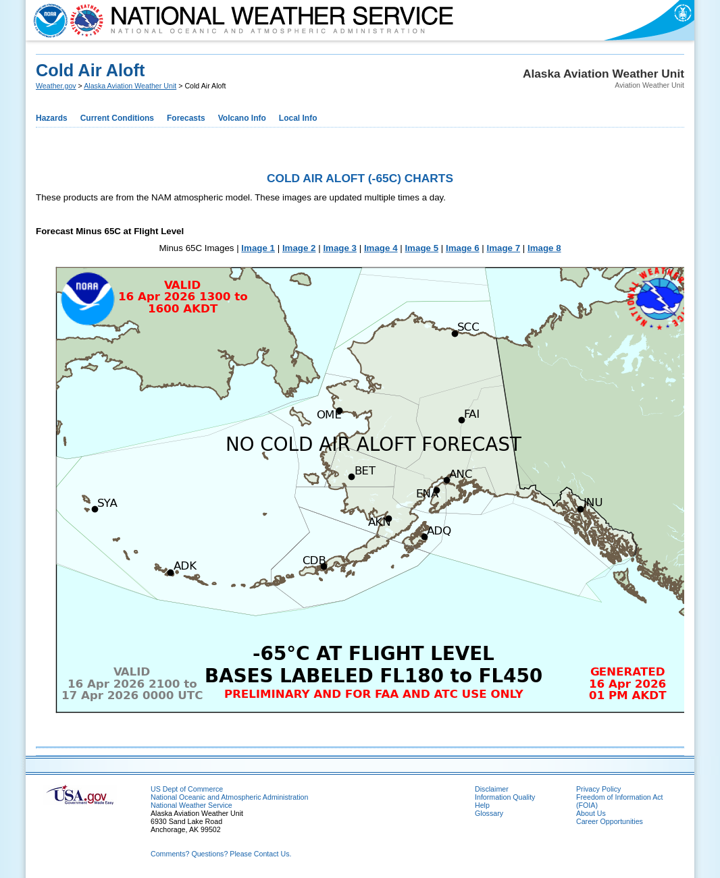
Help (482, 805)
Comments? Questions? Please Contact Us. (221, 854)
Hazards (52, 118)
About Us (591, 813)
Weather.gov (56, 86)
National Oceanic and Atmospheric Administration (229, 797)
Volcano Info (242, 118)
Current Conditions (117, 118)
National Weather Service (191, 805)
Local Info (298, 118)
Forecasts (186, 118)
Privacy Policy (598, 789)
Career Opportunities (609, 821)
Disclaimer (492, 789)
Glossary (489, 813)
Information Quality (505, 797)
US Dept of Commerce (187, 789)
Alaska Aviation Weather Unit (130, 86)
